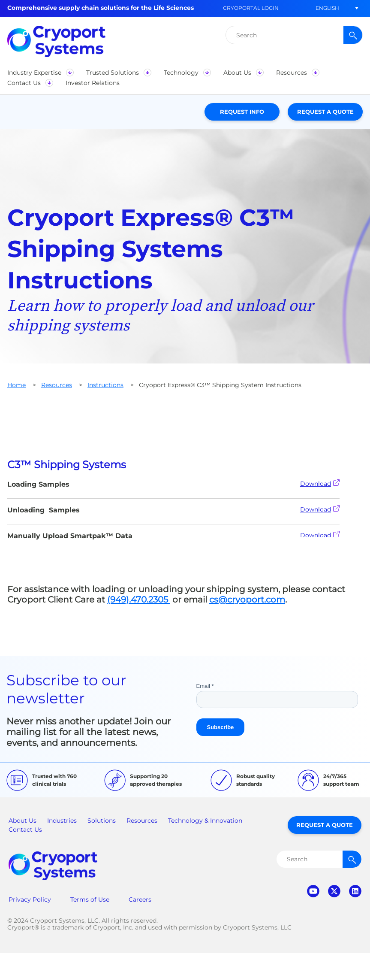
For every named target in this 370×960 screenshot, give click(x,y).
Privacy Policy (30, 899)
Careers (140, 899)
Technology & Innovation (205, 820)
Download (320, 483)
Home (16, 385)
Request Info (242, 111)
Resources (56, 385)
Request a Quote (325, 111)
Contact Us (25, 829)
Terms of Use (89, 899)
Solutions (101, 820)
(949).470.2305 (138, 599)
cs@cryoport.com (247, 599)
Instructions (105, 385)
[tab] (185, 464)
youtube (313, 891)
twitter (334, 891)
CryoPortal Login (251, 8)
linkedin (355, 891)
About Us (22, 820)
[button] (327, 8)
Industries (62, 820)
